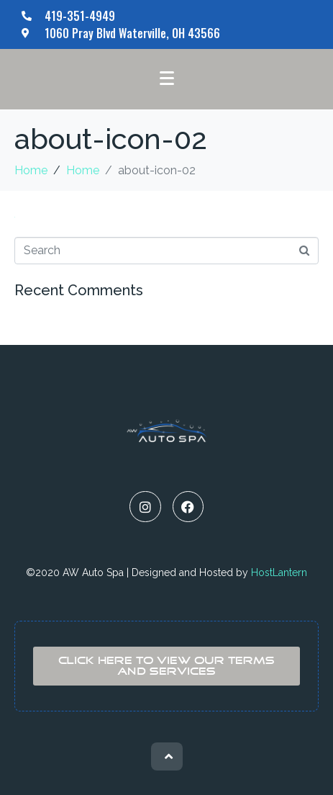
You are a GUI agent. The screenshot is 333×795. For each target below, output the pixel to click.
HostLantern (279, 572)
